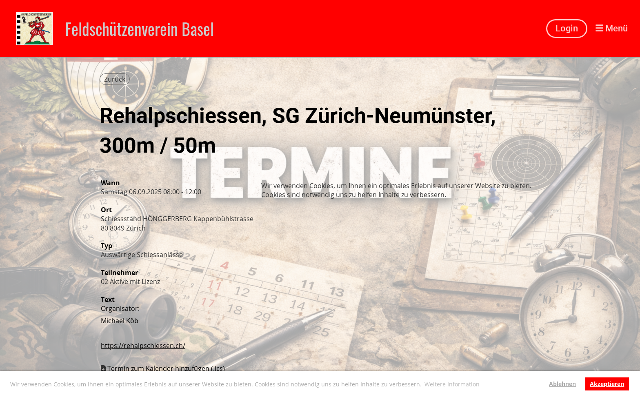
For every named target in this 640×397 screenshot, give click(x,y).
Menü (612, 28)
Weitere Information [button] (452, 384)
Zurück (114, 79)
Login (567, 28)
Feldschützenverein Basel (139, 28)
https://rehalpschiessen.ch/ (143, 345)
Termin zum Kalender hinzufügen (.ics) (166, 368)
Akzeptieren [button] (607, 384)
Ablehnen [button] (562, 384)
